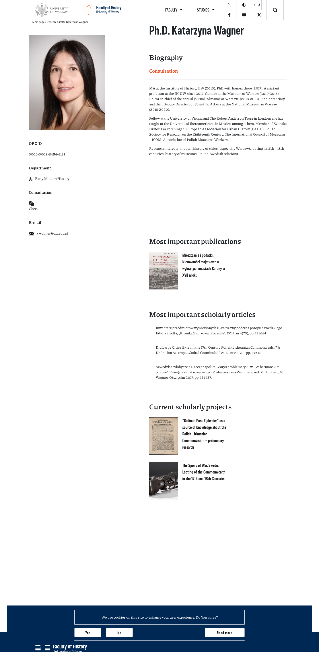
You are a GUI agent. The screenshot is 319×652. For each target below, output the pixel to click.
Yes (87, 632)
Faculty (171, 10)
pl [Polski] (229, 5)
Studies (203, 10)
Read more (224, 632)
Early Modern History (49, 178)
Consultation (163, 70)
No (119, 632)
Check (33, 208)
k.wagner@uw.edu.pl (48, 233)
